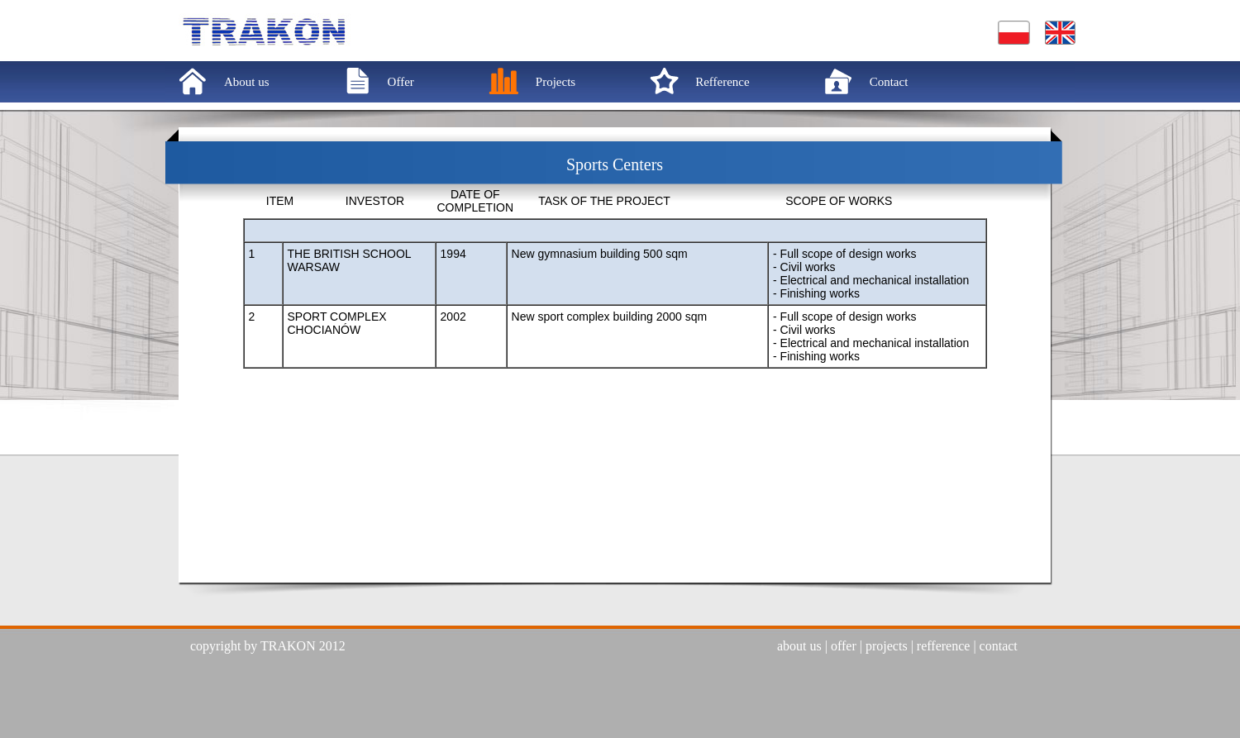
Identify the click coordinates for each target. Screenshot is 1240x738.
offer (843, 646)
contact (999, 646)
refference (944, 646)
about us (799, 646)
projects (887, 646)
